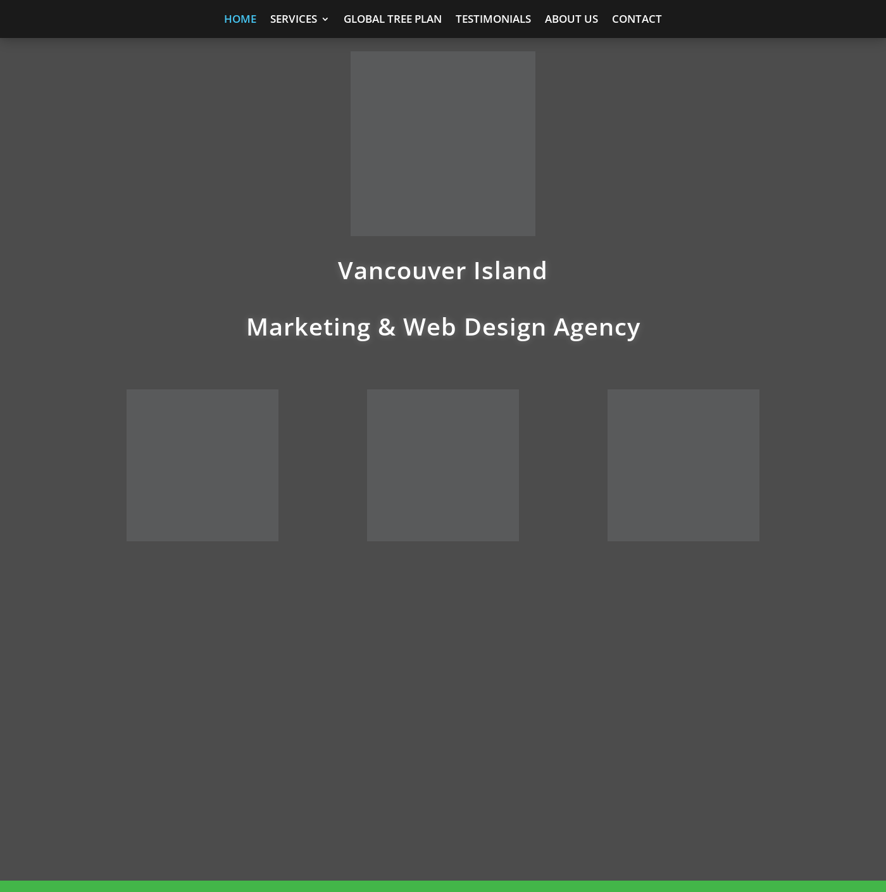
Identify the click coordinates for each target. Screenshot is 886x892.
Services (293, 20)
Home (240, 20)
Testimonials (493, 20)
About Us (571, 20)
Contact (637, 20)
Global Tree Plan (393, 20)
